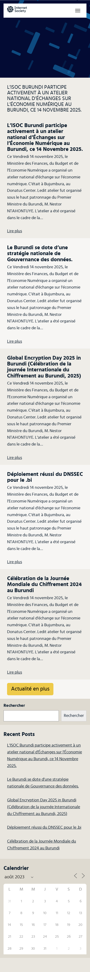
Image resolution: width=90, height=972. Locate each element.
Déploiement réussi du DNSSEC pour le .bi (44, 827)
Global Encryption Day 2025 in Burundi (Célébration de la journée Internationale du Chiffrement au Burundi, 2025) (43, 807)
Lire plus (14, 231)
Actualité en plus (30, 689)
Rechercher (14, 705)
